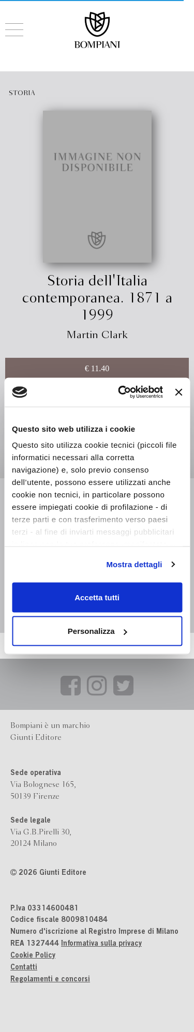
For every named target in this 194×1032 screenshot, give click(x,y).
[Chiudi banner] (178, 392)
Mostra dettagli (134, 564)
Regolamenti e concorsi (50, 979)
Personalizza (97, 631)
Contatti (23, 968)
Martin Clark (97, 335)
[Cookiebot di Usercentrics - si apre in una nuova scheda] (122, 392)
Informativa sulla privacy (101, 944)
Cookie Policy (32, 956)
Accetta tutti (97, 597)
